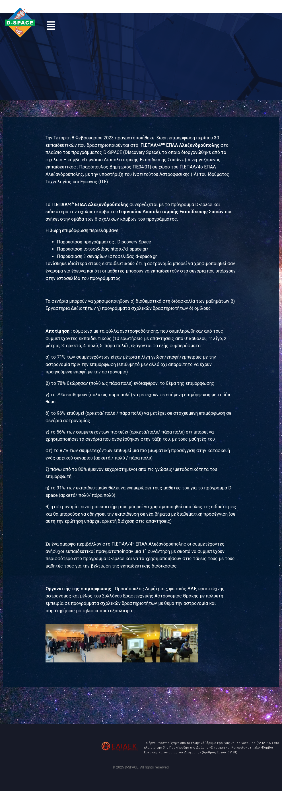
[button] (51, 25)
